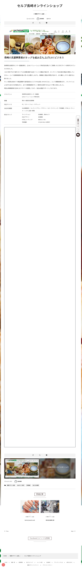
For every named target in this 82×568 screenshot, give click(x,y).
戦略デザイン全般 (39, 14)
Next (73, 530)
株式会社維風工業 (50, 520)
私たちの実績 (36, 484)
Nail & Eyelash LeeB (30, 520)
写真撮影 (28, 484)
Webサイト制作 (20, 484)
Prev (6, 530)
